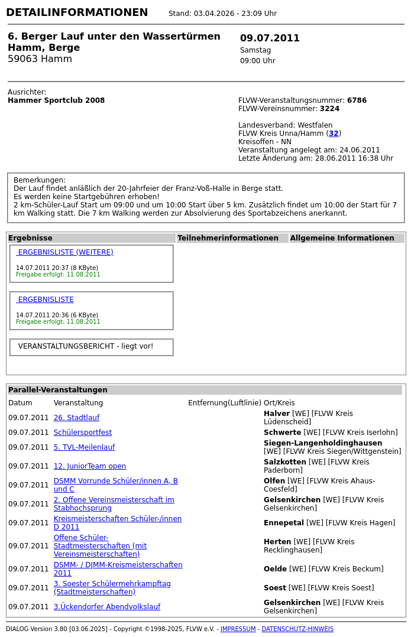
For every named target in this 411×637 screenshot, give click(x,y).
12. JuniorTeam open (90, 466)
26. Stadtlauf (76, 418)
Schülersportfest (83, 432)
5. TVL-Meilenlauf (84, 447)
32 (334, 133)
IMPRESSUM (238, 629)
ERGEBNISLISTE (45, 299)
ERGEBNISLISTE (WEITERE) (65, 252)
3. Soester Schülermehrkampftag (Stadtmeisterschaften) (112, 588)
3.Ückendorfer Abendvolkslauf (107, 607)
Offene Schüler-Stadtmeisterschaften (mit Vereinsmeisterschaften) (100, 546)
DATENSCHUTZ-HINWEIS (298, 629)
